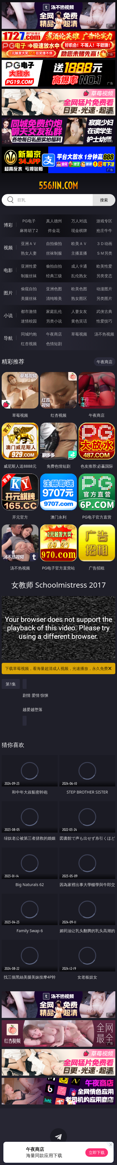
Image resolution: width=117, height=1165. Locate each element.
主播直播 (79, 253)
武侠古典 (104, 311)
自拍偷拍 (54, 243)
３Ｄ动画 (104, 243)
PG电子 (29, 220)
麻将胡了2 (29, 230)
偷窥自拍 (29, 288)
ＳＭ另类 (104, 253)
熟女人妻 (29, 253)
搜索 (104, 200)
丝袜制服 (54, 253)
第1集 (11, 684)
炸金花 (54, 230)
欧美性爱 (104, 266)
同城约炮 (29, 334)
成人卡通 (79, 266)
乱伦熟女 (79, 275)
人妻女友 (79, 311)
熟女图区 (79, 298)
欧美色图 (79, 288)
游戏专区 (104, 220)
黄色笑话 (79, 321)
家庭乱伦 (54, 311)
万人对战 (79, 220)
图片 (8, 293)
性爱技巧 (104, 321)
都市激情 (29, 311)
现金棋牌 (79, 230)
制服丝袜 (29, 275)
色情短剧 (54, 343)
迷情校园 (29, 321)
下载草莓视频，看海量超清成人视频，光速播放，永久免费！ (58, 668)
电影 (8, 270)
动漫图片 (104, 288)
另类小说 (54, 321)
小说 (8, 315)
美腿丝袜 (29, 298)
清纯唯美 (54, 298)
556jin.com (58, 185)
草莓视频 (79, 334)
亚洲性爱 (29, 266)
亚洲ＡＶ (29, 243)
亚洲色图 (54, 288)
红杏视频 (29, 343)
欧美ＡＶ (79, 243)
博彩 (8, 225)
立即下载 (97, 1152)
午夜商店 (54, 334)
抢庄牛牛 (104, 230)
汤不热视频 (104, 334)
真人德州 (54, 220)
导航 (8, 338)
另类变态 (104, 275)
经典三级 (54, 275)
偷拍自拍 (54, 266)
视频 (8, 247)
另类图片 (104, 298)
